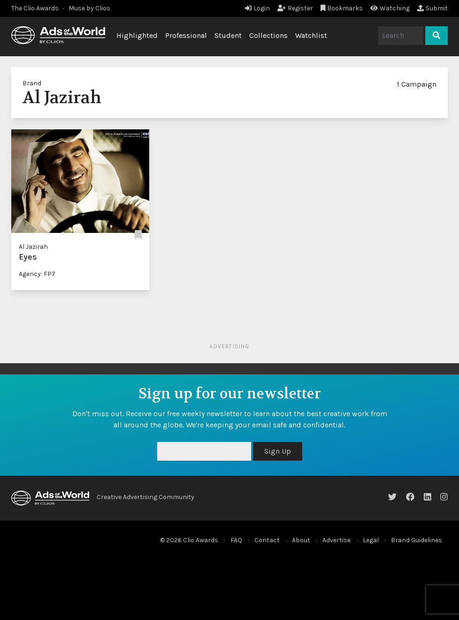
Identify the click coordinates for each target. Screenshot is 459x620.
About (301, 540)
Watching (390, 8)
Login (257, 8)
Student (228, 35)
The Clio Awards (35, 8)
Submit (432, 8)
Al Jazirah (33, 247)
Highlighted (137, 35)
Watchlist (311, 35)
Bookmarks (342, 8)
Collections (268, 35)
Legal (371, 540)
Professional (186, 35)
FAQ (236, 540)
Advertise (336, 540)
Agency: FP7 (37, 274)
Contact (267, 540)
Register (295, 8)
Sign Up (277, 451)
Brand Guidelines (416, 540)
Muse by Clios (89, 8)
